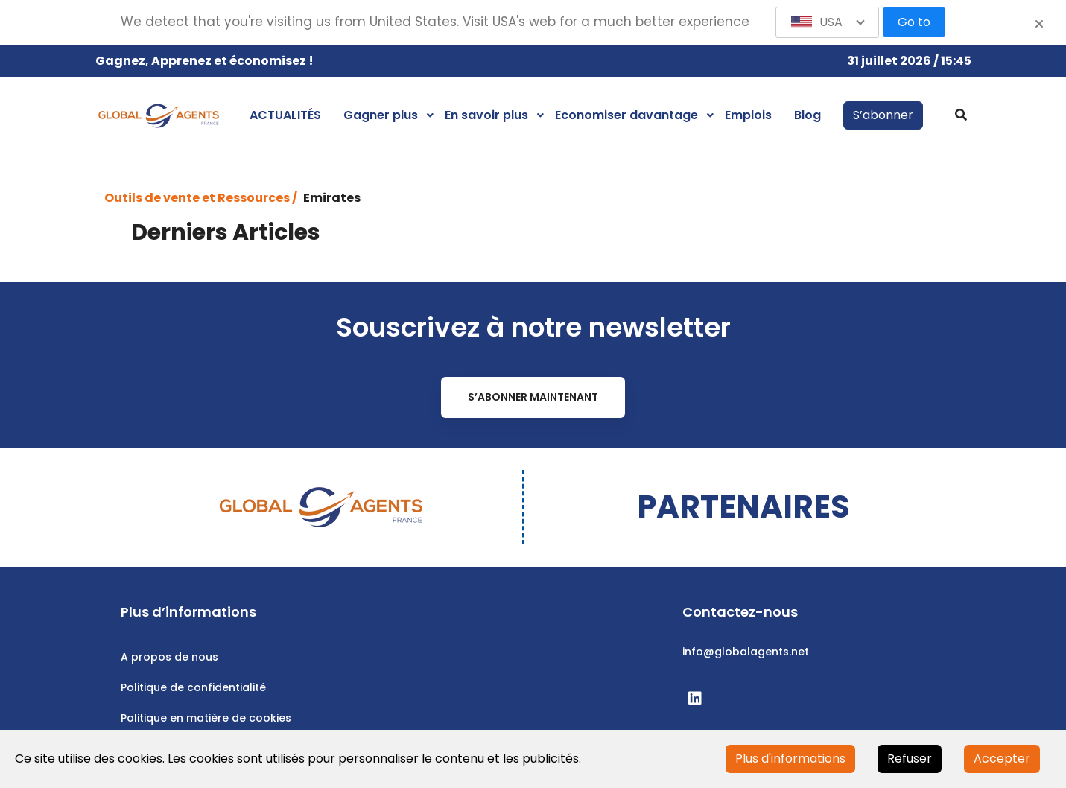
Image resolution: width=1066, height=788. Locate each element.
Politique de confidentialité (193, 687)
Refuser (909, 758)
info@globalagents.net (745, 651)
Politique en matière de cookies (206, 718)
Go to (914, 22)
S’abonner (883, 115)
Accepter (1002, 758)
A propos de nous (169, 656)
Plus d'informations (790, 758)
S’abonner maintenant (533, 397)
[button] (827, 22)
